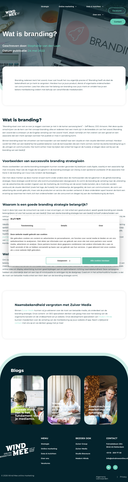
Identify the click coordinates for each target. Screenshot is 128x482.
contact (18, 323)
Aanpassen (63, 261)
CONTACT (111, 438)
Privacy (123, 477)
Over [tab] (101, 226)
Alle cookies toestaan (99, 261)
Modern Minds (105, 317)
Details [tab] (64, 226)
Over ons (98, 15)
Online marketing (67, 6)
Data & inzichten (94, 6)
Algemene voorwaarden (102, 478)
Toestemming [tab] (27, 226)
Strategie (45, 6)
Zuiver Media (28, 310)
